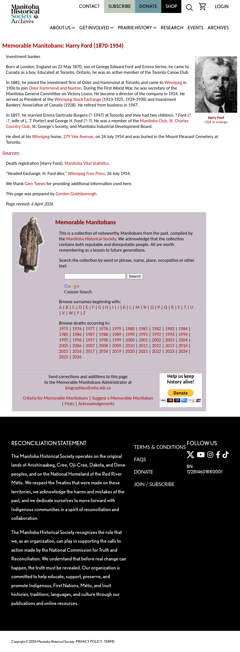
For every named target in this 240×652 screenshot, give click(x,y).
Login (222, 6)
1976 (76, 328)
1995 (63, 340)
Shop (171, 6)
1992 (156, 334)
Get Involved (94, 28)
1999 (116, 340)
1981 (143, 328)
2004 (183, 340)
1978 (103, 328)
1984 (183, 328)
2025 (63, 357)
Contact (89, 6)
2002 (156, 340)
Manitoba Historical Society (91, 238)
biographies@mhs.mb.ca (88, 388)
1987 (89, 334)
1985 (63, 334)
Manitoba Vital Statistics (87, 163)
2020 (130, 351)
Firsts (69, 403)
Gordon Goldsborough (76, 193)
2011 (143, 345)
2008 (103, 345)
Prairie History (135, 28)
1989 (116, 334)
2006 (76, 345)
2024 (183, 351)
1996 (76, 340)
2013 (169, 345)
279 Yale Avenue (78, 136)
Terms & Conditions (160, 446)
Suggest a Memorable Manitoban (122, 398)
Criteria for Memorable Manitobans (55, 398)
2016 (76, 351)
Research (172, 28)
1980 (130, 328)
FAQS (140, 459)
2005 (63, 345)
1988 (103, 334)
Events (195, 28)
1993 (169, 334)
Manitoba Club (153, 120)
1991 (143, 334)
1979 (116, 328)
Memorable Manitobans (32, 45)
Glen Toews (35, 183)
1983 (169, 328)
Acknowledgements (96, 403)
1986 (76, 334)
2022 (156, 351)
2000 (130, 340)
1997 (89, 340)
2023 (169, 351)
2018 (103, 351)
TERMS (109, 641)
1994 (183, 334)
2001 (143, 340)
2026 (76, 357)
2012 (156, 345)
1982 (156, 328)
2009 (116, 345)
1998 (103, 340)
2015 (63, 351)
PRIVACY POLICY (89, 641)
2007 (89, 345)
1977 (89, 328)
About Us (60, 28)
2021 (143, 351)
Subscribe (119, 6)
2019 (116, 351)
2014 (183, 345)
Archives (218, 28)
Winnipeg (173, 82)
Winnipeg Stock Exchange (77, 99)
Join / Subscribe (154, 484)
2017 (89, 351)
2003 (169, 340)
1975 (63, 328)
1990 (130, 334)
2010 (130, 345)
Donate (148, 6)
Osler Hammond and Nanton (55, 88)
